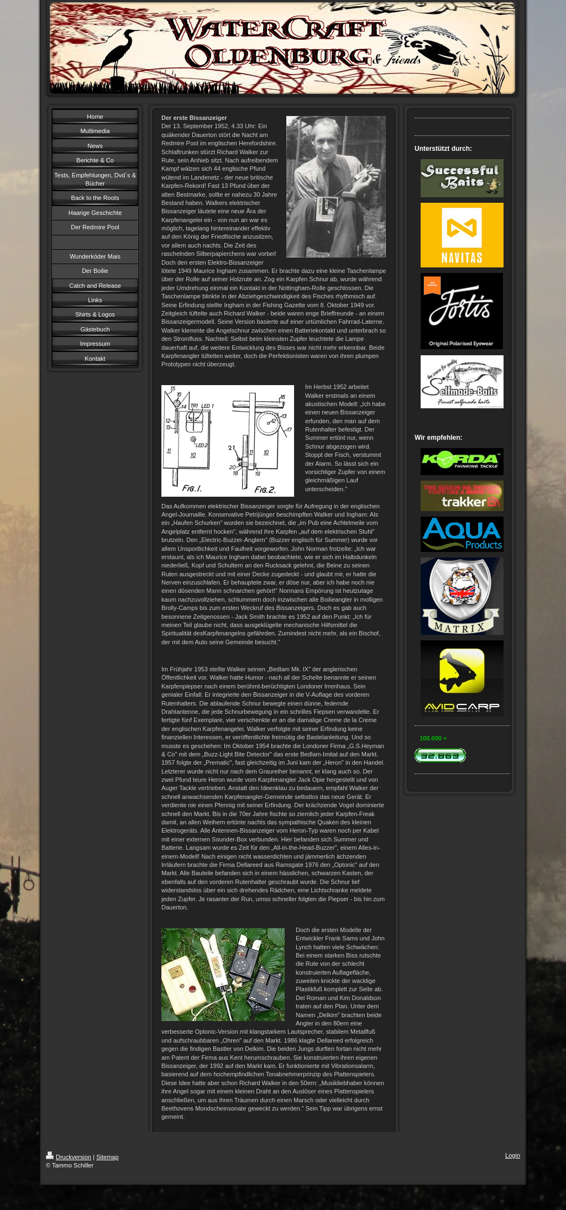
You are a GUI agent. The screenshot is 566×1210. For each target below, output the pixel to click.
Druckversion (68, 1157)
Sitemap (107, 1157)
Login (512, 1155)
